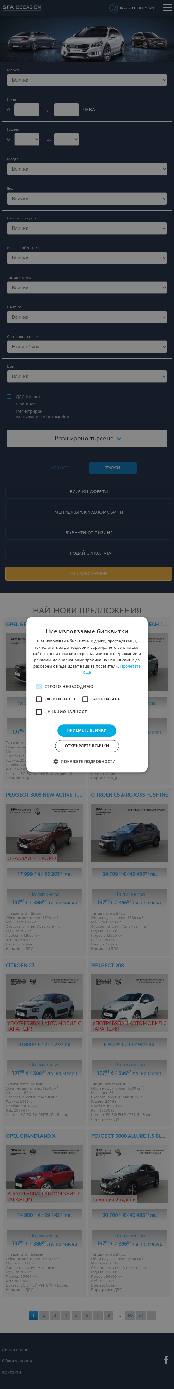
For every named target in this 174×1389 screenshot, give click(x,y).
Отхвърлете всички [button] (87, 745)
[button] (87, 761)
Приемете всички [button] (87, 730)
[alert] (87, 694)
